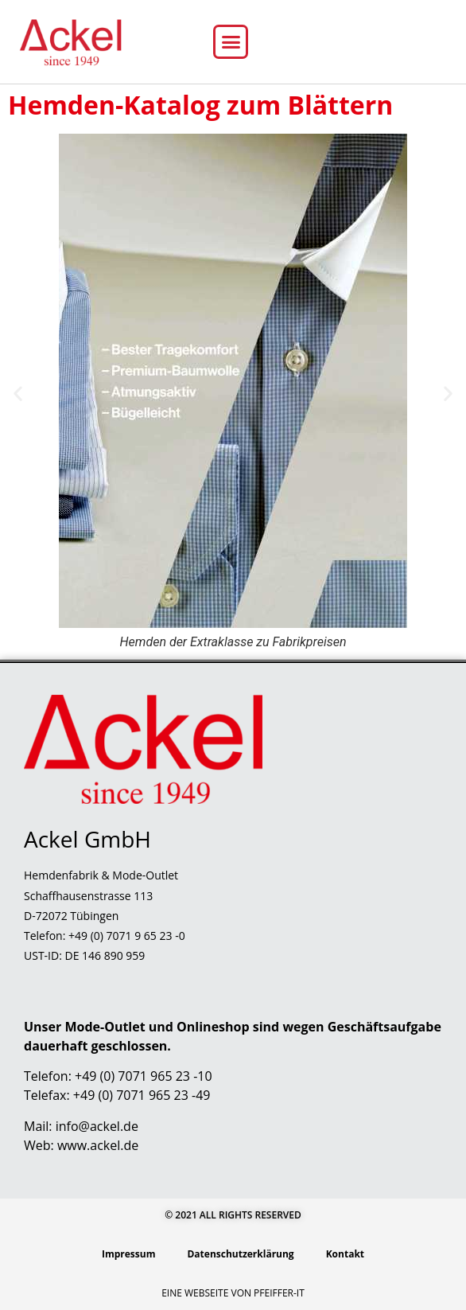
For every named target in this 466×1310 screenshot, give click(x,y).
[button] (230, 42)
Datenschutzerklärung (240, 1254)
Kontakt (345, 1254)
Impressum (129, 1254)
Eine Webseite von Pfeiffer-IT (233, 1293)
